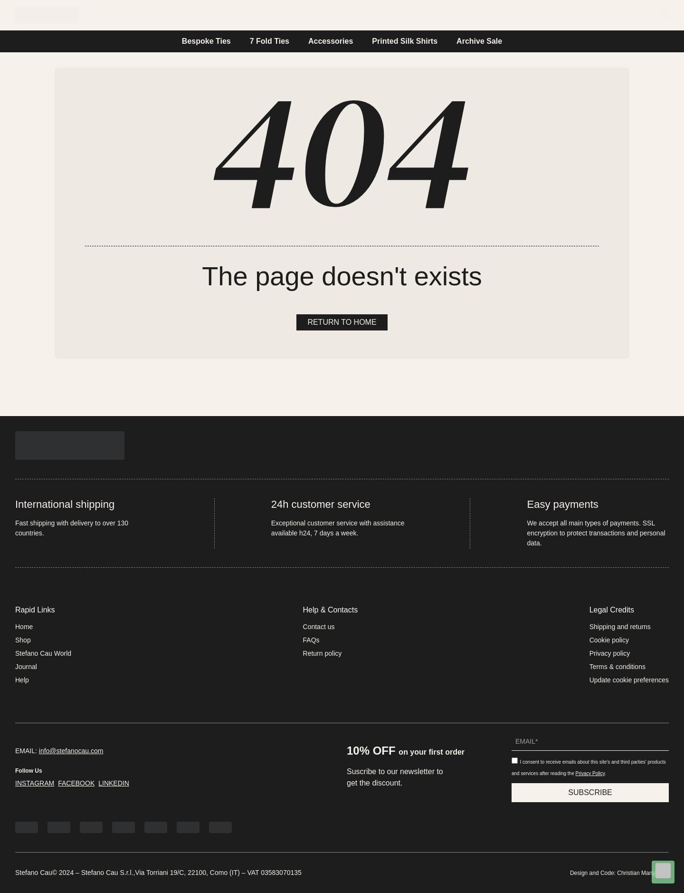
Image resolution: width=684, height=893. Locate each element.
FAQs (311, 640)
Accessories (330, 41)
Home (243, 15)
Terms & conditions (617, 666)
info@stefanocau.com (71, 751)
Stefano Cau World (309, 15)
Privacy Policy (590, 773)
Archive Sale (479, 41)
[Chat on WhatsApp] (663, 872)
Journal (382, 15)
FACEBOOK (76, 783)
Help (426, 15)
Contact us (319, 627)
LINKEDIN (113, 783)
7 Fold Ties (269, 41)
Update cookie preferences (629, 680)
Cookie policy (609, 640)
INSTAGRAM (34, 783)
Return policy (322, 653)
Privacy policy (609, 653)
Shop (23, 640)
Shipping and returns (620, 627)
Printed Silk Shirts (404, 41)
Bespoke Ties (206, 41)
